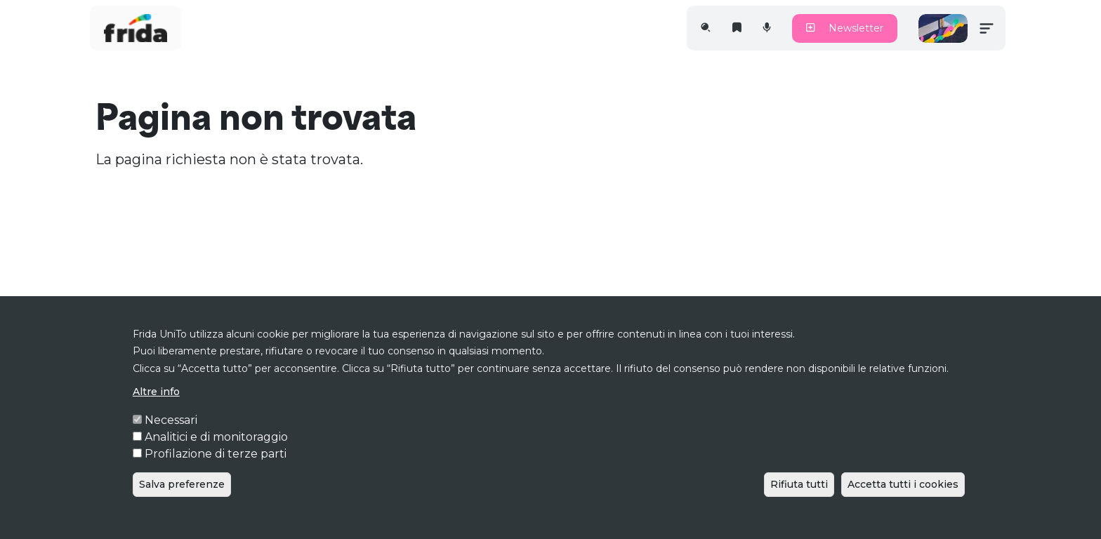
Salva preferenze (182, 503)
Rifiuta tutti (799, 503)
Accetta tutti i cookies (903, 503)
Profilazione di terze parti (215, 472)
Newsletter (844, 28)
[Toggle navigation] (987, 28)
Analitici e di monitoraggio (216, 456)
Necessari (171, 439)
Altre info (156, 410)
